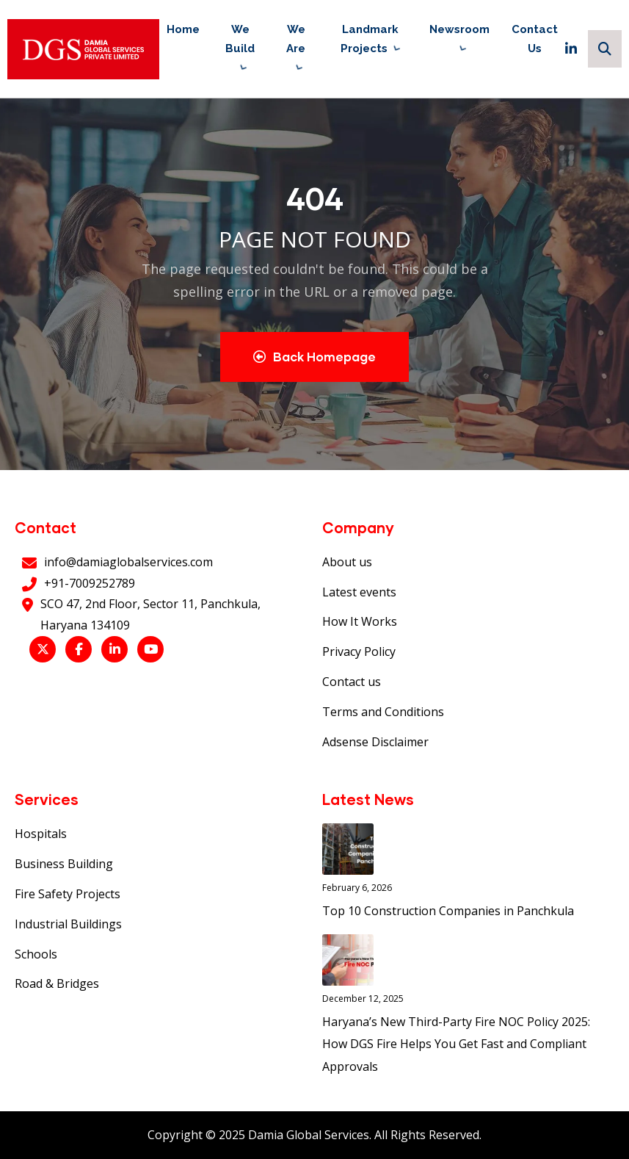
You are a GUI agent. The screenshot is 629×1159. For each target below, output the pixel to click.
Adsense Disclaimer (375, 742)
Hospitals (41, 834)
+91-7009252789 (89, 583)
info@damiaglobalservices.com (128, 562)
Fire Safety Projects (67, 894)
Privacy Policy (359, 651)
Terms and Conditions (383, 712)
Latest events (359, 592)
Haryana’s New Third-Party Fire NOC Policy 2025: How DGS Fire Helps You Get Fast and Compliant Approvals (456, 1044)
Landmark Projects (370, 39)
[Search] (605, 48)
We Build (240, 39)
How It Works (359, 621)
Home (183, 29)
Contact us (351, 682)
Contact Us (535, 39)
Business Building (64, 864)
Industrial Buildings (68, 924)
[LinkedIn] (571, 48)
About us (347, 562)
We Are (295, 39)
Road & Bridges (57, 983)
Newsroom (459, 29)
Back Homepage (314, 356)
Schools (36, 954)
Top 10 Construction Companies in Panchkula (448, 911)
